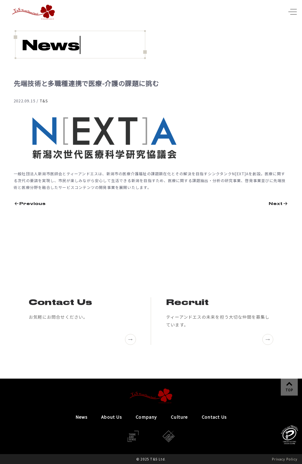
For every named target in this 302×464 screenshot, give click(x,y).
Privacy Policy (284, 459)
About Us (111, 417)
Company (146, 417)
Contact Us (214, 417)
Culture (179, 417)
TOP (289, 390)
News (81, 417)
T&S (44, 101)
